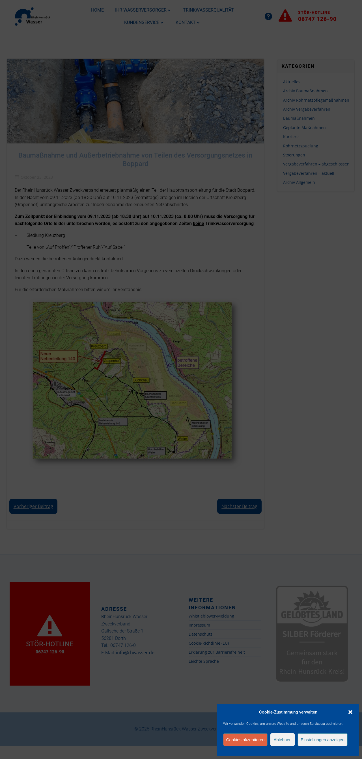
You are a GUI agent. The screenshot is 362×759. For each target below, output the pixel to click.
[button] (350, 712)
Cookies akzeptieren (245, 739)
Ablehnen (282, 739)
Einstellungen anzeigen (322, 739)
